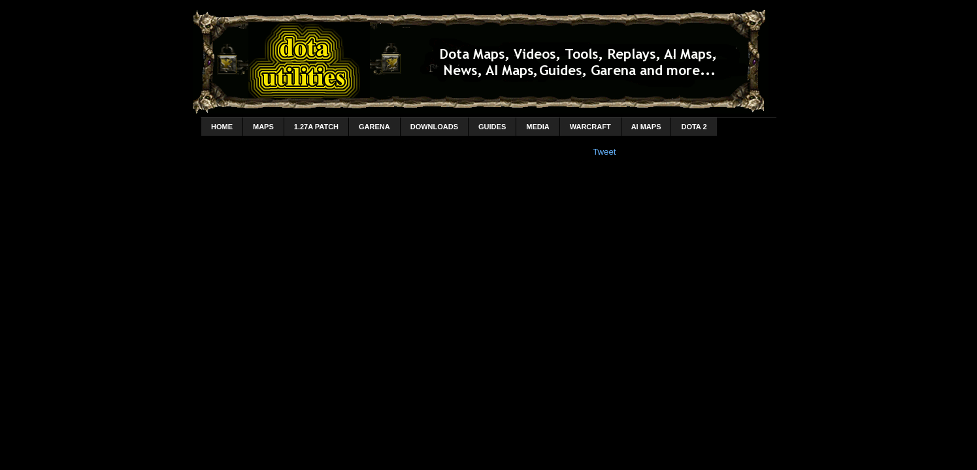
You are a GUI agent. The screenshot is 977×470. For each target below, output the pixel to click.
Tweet (604, 152)
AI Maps (646, 127)
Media (537, 127)
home (222, 127)
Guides (492, 127)
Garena (374, 127)
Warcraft (590, 127)
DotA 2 (693, 127)
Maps (263, 127)
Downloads (434, 127)
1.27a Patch (316, 127)
